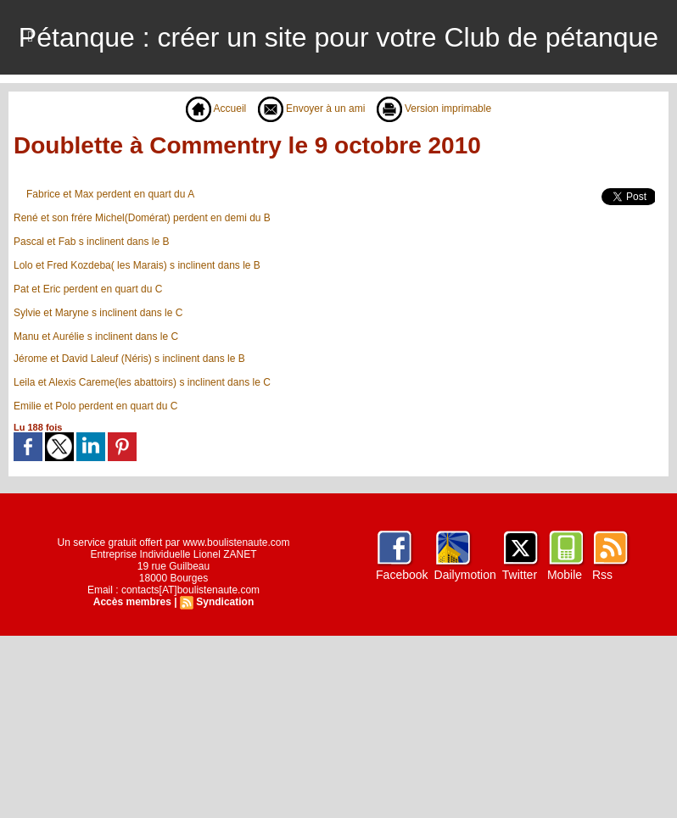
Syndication (225, 602)
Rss (602, 575)
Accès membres (132, 602)
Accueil (216, 108)
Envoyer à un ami (312, 108)
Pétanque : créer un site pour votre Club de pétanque (338, 37)
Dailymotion (465, 575)
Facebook (402, 575)
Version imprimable (434, 108)
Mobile (564, 575)
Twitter (519, 575)
